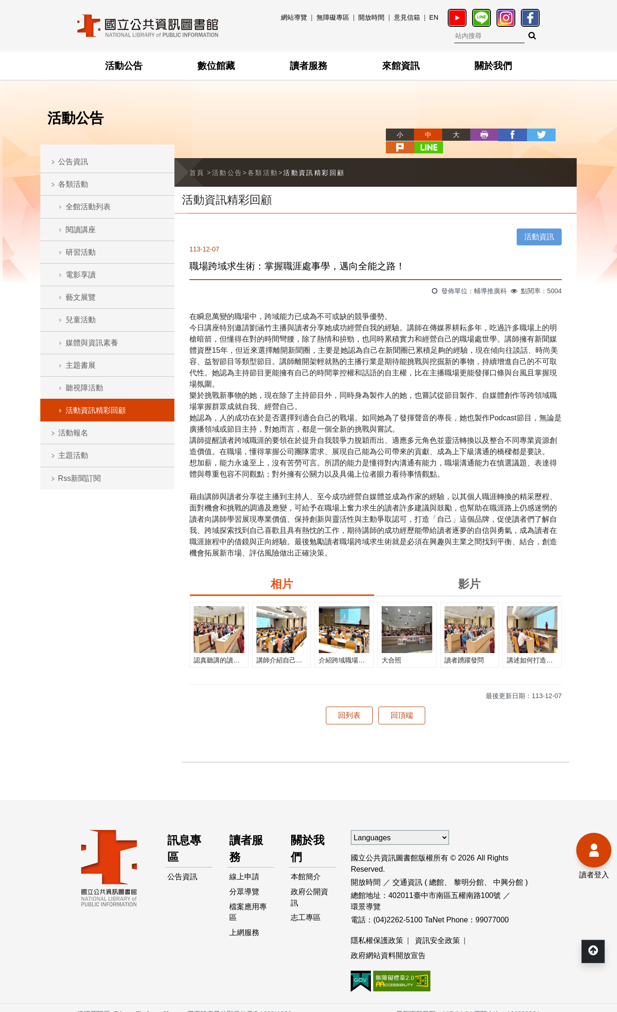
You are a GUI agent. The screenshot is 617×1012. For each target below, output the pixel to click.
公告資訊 (73, 162)
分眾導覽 (244, 879)
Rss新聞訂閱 (79, 478)
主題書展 (81, 365)
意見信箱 (407, 17)
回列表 (349, 703)
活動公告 (124, 66)
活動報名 (73, 433)
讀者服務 (308, 66)
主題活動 (73, 455)
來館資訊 (401, 66)
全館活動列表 (88, 207)
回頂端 (402, 703)
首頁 (197, 159)
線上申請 (244, 864)
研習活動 (81, 252)
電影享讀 (81, 275)
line (563, 135)
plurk (534, 135)
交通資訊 (407, 870)
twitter (506, 135)
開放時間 (371, 17)
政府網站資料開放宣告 (388, 943)
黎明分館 (469, 870)
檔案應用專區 (248, 900)
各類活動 (73, 184)
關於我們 (493, 66)
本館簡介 (306, 864)
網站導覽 (294, 17)
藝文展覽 (81, 297)
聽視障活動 (84, 388)
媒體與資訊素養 (92, 343)
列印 (450, 135)
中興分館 (508, 870)
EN (433, 17)
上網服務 (244, 921)
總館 (436, 870)
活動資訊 (539, 224)
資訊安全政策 (437, 928)
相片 (282, 571)
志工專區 (306, 906)
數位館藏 (216, 66)
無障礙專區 (332, 17)
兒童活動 (81, 320)
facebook (478, 135)
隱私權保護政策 (377, 928)
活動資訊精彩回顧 (96, 410)
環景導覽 (366, 894)
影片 (469, 571)
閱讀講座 (81, 230)
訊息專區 (184, 836)
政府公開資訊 (310, 885)
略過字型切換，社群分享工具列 (355, 126)
